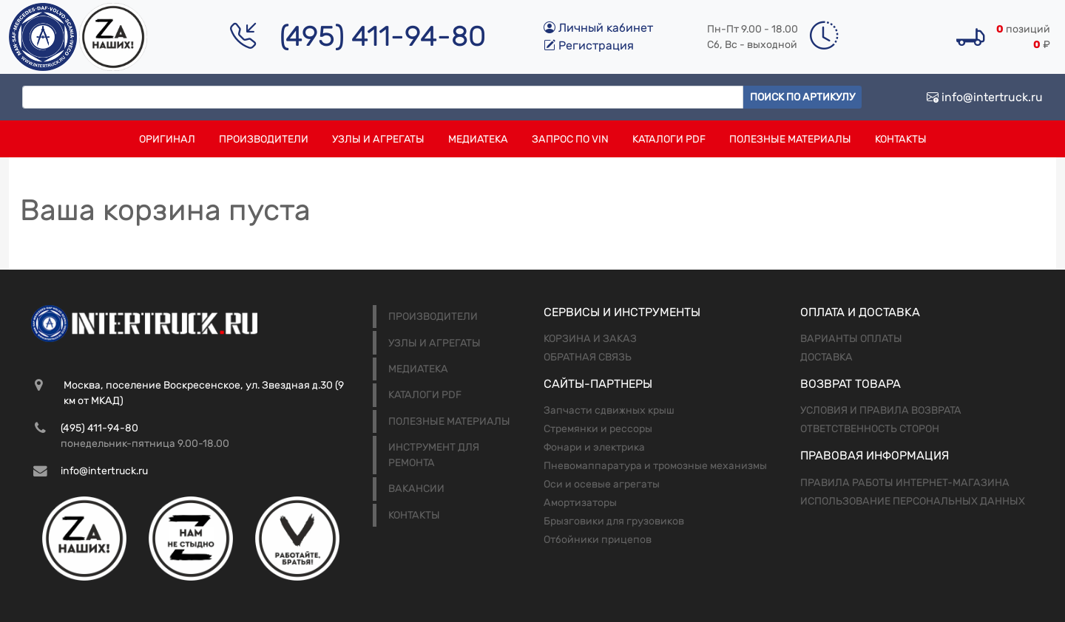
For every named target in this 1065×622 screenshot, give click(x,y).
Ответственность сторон (869, 429)
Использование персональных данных (912, 501)
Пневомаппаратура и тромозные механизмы (655, 465)
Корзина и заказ (590, 338)
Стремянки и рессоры (598, 429)
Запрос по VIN (570, 139)
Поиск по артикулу (802, 97)
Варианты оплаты (851, 338)
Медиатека (478, 139)
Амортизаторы (580, 502)
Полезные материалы (790, 139)
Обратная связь (588, 357)
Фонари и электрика (594, 447)
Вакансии (416, 488)
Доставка (826, 357)
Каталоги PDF (669, 139)
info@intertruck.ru (985, 97)
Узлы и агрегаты (378, 139)
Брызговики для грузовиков (614, 521)
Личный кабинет (598, 28)
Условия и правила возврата (880, 410)
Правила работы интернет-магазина (905, 482)
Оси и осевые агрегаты (602, 484)
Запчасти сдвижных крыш (609, 410)
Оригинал (167, 139)
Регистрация (589, 45)
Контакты (901, 139)
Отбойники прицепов (598, 539)
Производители (263, 139)
